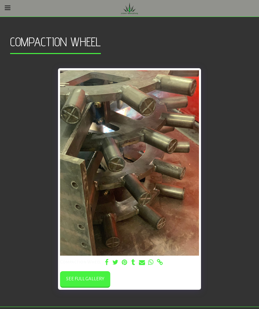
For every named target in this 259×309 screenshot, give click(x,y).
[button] (7, 8)
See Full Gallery (85, 278)
